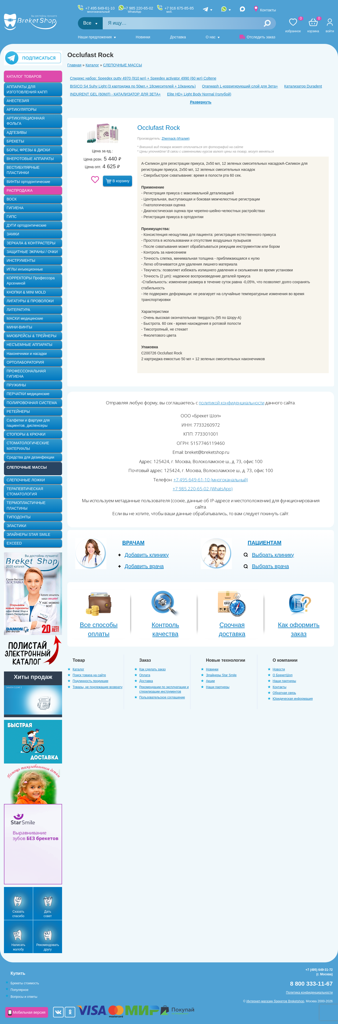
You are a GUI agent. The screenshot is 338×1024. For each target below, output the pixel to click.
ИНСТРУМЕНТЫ (21, 260)
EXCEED (14, 543)
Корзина (313, 26)
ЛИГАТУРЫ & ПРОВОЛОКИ (30, 301)
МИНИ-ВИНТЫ (19, 327)
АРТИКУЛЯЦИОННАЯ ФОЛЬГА (26, 121)
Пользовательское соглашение (162, 697)
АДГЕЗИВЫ (17, 132)
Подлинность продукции (90, 681)
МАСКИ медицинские (25, 318)
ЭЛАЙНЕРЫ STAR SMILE (28, 534)
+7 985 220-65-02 (138, 9)
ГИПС (12, 216)
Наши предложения (95, 37)
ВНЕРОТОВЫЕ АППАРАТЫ (30, 159)
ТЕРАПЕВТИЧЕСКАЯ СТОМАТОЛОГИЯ (25, 491)
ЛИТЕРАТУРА (18, 310)
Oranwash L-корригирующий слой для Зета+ (240, 86)
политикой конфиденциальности (231, 403)
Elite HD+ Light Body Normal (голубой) (199, 94)
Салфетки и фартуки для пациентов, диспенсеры (28, 423)
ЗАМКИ (13, 234)
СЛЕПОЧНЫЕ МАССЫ (122, 65)
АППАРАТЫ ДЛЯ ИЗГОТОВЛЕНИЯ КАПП (27, 89)
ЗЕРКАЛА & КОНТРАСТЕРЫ (31, 243)
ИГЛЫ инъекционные (25, 269)
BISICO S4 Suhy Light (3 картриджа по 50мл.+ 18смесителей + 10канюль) (133, 86)
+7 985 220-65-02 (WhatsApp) (203, 489)
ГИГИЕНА (15, 208)
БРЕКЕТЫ (15, 141)
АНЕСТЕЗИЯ (18, 101)
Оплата (144, 675)
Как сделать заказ (152, 669)
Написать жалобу (18, 947)
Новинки (143, 37)
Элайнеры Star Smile (221, 675)
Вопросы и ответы (24, 997)
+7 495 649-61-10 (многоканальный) (210, 480)
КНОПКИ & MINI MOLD (26, 292)
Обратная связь (284, 693)
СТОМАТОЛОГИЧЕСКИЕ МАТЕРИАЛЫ (28, 445)
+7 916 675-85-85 (179, 9)
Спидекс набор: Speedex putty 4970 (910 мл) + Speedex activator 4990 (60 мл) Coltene (143, 78)
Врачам (133, 543)
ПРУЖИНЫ (16, 385)
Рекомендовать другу (47, 947)
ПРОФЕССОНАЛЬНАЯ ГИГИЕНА (26, 373)
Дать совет (48, 914)
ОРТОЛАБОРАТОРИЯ (25, 362)
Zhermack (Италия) (176, 138)
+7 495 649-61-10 (100, 9)
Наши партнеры (217, 687)
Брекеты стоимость (25, 983)
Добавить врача (144, 566)
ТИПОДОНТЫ (19, 517)
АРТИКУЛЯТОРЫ (21, 109)
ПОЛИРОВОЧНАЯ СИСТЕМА (32, 403)
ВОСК (12, 199)
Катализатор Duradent (303, 86)
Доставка (178, 37)
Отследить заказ (257, 37)
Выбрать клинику (273, 555)
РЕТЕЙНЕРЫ (18, 411)
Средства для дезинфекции (30, 457)
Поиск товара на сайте (89, 675)
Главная (74, 65)
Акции (210, 681)
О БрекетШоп (283, 675)
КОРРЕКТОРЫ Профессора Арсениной (31, 280)
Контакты (268, 10)
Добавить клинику (147, 555)
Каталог (92, 65)
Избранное (293, 26)
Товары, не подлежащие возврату (98, 687)
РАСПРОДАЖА (19, 190)
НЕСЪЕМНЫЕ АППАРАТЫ (29, 344)
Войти (330, 31)
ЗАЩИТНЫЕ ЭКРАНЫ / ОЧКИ (32, 252)
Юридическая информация (293, 699)
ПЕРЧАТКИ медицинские (28, 394)
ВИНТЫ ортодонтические (28, 182)
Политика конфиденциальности (309, 992)
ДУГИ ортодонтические (26, 225)
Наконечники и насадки (27, 353)
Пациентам (264, 543)
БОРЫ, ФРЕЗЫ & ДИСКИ (28, 150)
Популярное (20, 990)
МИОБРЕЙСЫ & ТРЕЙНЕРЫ (32, 336)
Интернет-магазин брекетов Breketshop (275, 1001)
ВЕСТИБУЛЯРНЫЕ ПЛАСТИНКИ (23, 170)
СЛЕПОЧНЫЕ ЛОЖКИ (26, 480)
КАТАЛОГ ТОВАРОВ (24, 76)
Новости (279, 669)
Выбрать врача (270, 566)
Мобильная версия (26, 1013)
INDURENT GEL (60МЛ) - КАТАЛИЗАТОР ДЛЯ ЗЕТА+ (115, 94)
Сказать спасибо (18, 914)
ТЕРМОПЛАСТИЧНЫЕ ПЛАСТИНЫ (26, 505)
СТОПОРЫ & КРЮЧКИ (26, 434)
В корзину (117, 181)
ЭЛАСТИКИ (16, 526)
